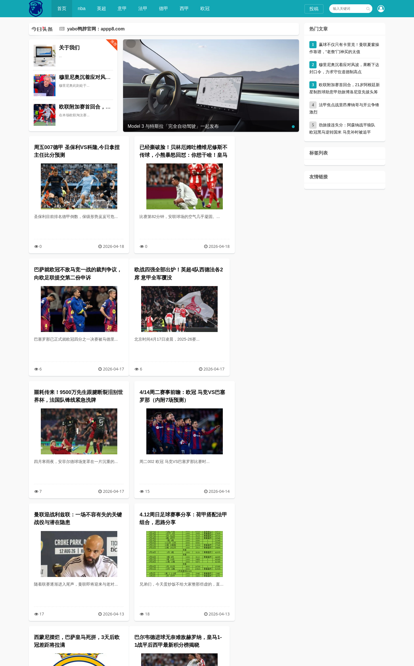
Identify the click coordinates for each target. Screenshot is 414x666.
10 (196, 638)
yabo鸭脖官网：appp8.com (96, 28)
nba (82, 8)
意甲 (122, 8)
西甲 (184, 8)
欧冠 (205, 8)
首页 (62, 8)
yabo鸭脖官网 (300, 659)
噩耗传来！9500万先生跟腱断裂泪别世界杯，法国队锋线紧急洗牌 (162, 277)
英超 (102, 8)
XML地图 (232, 659)
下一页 (213, 638)
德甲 (164, 8)
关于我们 (69, 48)
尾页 (233, 638)
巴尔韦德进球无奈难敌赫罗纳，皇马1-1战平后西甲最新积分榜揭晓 (71, 522)
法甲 (143, 8)
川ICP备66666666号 (269, 659)
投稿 (314, 8)
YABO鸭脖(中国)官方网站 (115, 659)
